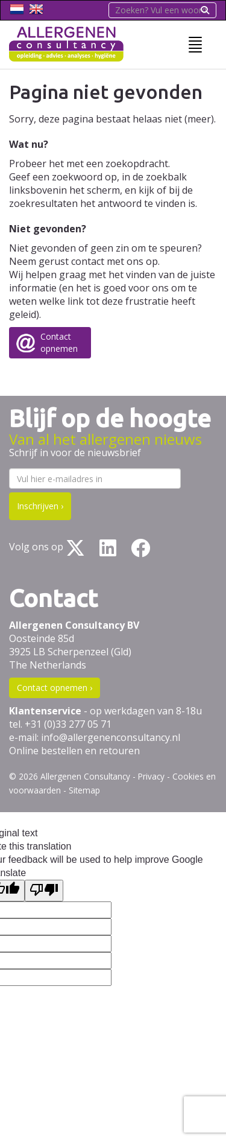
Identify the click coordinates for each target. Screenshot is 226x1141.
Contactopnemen (59, 342)
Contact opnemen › (54, 687)
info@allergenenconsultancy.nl (110, 737)
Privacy (151, 776)
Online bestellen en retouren (74, 750)
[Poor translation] (44, 890)
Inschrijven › (40, 506)
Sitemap (84, 790)
